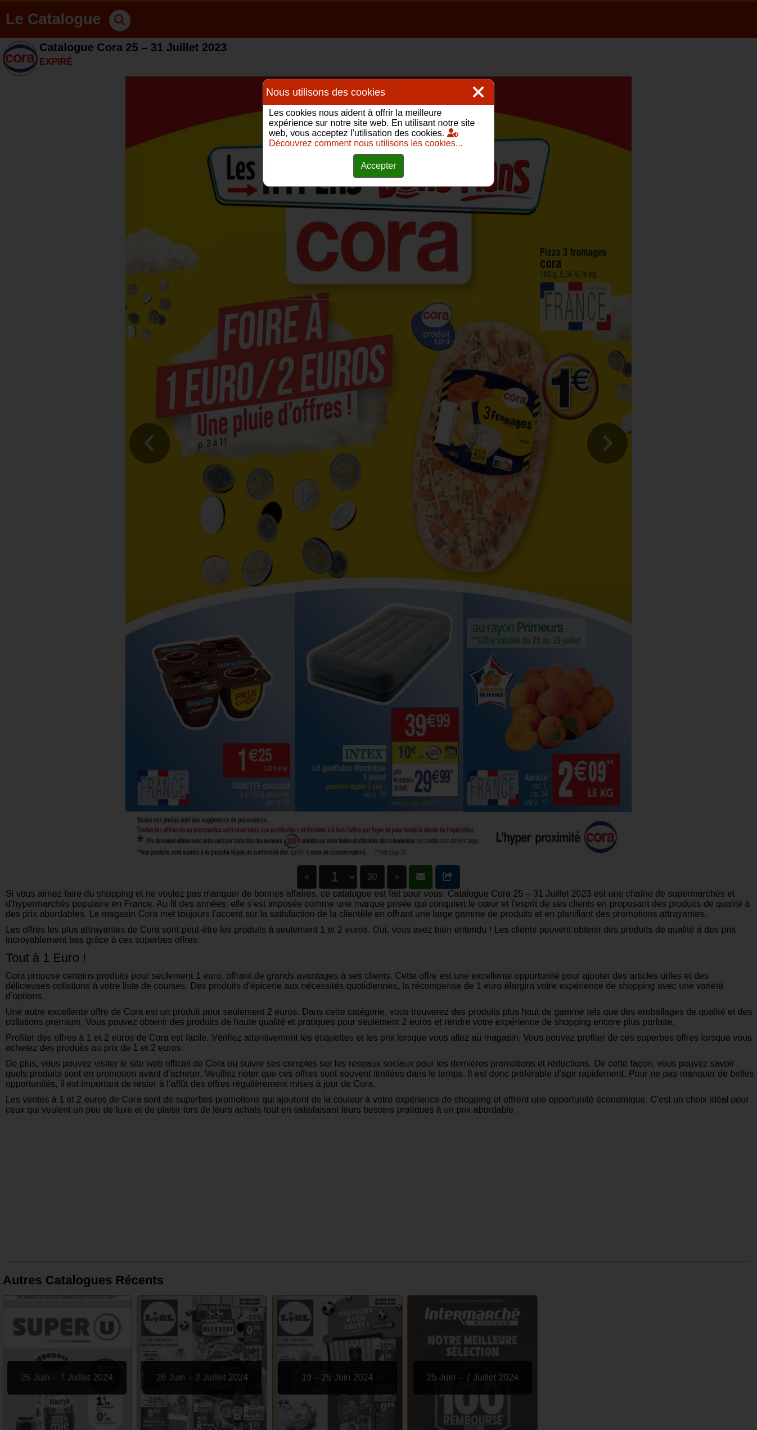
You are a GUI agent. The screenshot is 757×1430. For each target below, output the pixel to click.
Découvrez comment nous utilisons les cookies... (366, 138)
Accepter (378, 165)
